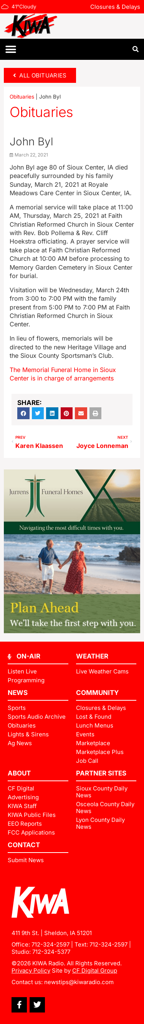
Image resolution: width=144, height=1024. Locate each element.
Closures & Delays (115, 6)
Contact (24, 845)
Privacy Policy (31, 970)
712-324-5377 (51, 951)
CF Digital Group (94, 970)
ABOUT (19, 773)
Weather (92, 656)
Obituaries (22, 97)
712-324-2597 (50, 944)
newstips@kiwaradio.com (79, 982)
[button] (10, 49)
